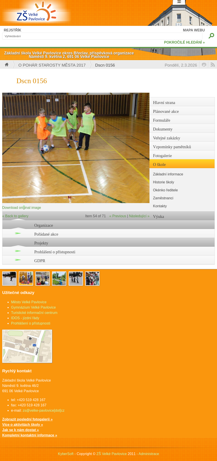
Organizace (43, 225)
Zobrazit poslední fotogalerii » (27, 419)
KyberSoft (66, 454)
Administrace (149, 454)
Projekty (41, 243)
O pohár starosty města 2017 (52, 65)
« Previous (117, 216)
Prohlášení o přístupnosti (55, 252)
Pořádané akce (46, 234)
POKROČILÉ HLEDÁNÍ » (184, 42)
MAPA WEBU (194, 30)
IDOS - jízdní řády (25, 318)
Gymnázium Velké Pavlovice (33, 307)
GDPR (39, 260)
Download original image (21, 207)
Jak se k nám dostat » (20, 430)
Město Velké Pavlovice (28, 302)
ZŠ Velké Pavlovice (111, 454)
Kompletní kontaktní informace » (29, 435)
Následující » (139, 216)
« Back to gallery (15, 216)
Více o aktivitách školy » (22, 424)
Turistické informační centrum (34, 313)
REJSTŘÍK (12, 30)
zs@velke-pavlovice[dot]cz (43, 410)
